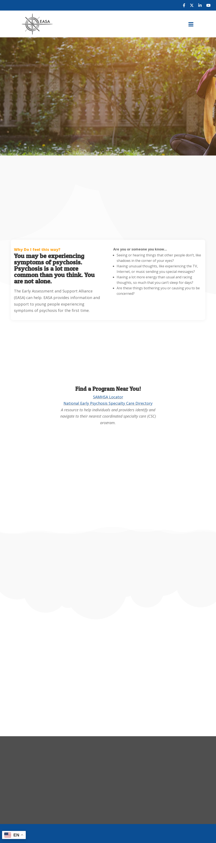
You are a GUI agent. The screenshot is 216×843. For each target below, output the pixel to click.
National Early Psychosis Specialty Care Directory (108, 403)
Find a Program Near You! (108, 388)
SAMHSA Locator (108, 396)
